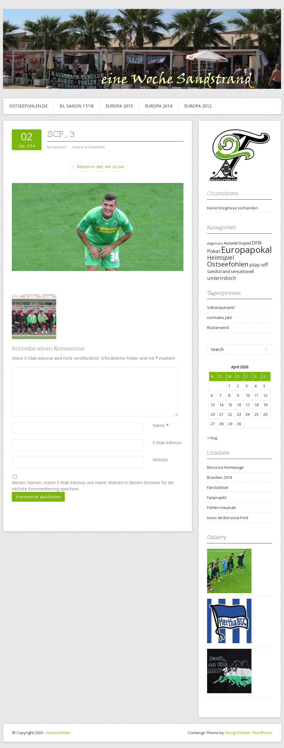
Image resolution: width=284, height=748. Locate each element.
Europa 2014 (158, 106)
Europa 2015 (119, 106)
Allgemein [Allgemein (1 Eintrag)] (215, 243)
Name (158, 425)
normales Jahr (219, 317)
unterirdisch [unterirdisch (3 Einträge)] (221, 278)
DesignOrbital (237, 732)
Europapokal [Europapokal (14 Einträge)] (246, 250)
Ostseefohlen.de (28, 106)
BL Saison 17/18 (76, 106)
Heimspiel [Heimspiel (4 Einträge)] (220, 257)
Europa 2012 (198, 106)
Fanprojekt (216, 497)
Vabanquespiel (221, 307)
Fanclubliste (217, 487)
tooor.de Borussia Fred (227, 517)
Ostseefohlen (58, 732)
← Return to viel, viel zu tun (98, 166)
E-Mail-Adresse (167, 442)
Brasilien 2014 (219, 477)
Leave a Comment (88, 147)
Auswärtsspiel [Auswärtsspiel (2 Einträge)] (237, 243)
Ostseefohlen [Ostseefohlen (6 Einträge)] (227, 264)
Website (160, 460)
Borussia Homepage (225, 467)
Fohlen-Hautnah (221, 507)
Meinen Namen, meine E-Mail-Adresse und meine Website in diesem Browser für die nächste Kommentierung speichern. (93, 486)
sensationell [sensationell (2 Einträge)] (242, 271)
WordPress (262, 732)
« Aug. (212, 437)
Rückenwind (218, 327)
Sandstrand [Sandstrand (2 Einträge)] (218, 271)
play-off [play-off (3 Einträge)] (258, 264)
